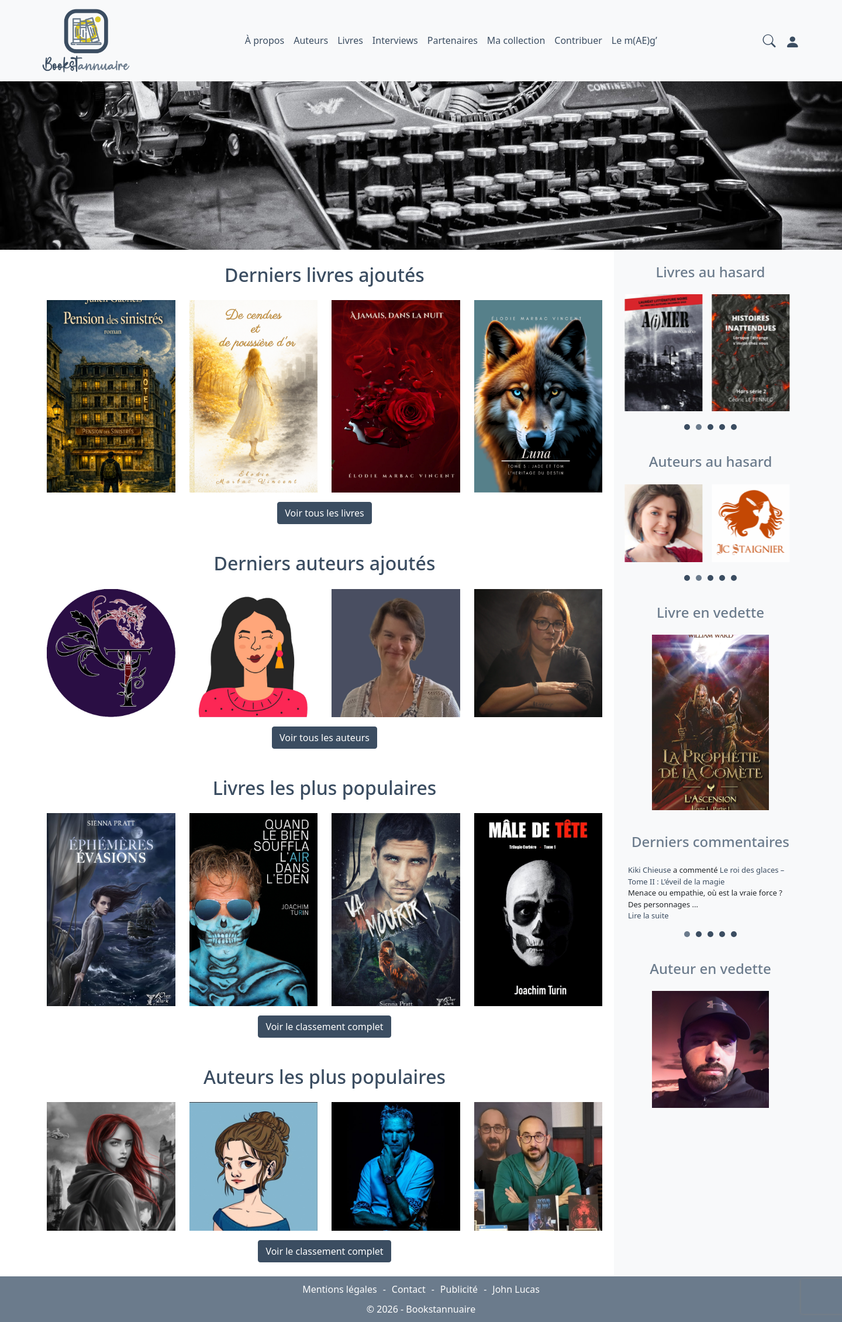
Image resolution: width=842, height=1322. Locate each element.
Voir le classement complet (324, 1026)
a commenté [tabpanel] (710, 893)
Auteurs (311, 40)
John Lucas (516, 1289)
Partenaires (452, 40)
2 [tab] (699, 427)
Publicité (459, 1289)
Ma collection (516, 40)
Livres (350, 40)
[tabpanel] (666, 354)
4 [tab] (722, 427)
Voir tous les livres (324, 513)
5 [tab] (734, 427)
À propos (264, 40)
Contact (409, 1289)
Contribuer (578, 40)
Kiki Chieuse (650, 870)
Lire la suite (648, 915)
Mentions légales (339, 1289)
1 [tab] (687, 427)
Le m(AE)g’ (634, 40)
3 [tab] (710, 427)
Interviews (395, 40)
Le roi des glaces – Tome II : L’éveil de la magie (706, 876)
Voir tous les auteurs (324, 737)
